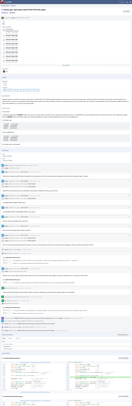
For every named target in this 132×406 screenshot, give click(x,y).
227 (5, 260)
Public (13, 13)
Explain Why (67, 318)
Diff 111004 (24, 217)
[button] (130, 2)
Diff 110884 (24, 181)
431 (5, 313)
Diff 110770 (24, 172)
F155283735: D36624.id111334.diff (12, 30)
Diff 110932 (24, 207)
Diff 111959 (24, 235)
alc (6, 83)
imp (7, 71)
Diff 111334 (24, 226)
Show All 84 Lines (34, 392)
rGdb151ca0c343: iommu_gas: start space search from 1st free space (21, 89)
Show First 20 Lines (25, 362)
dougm (13, 18)
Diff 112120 (24, 268)
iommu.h (8, 346)
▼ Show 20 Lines (46, 362)
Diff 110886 (24, 196)
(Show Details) (32, 184)
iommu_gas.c (9, 348)
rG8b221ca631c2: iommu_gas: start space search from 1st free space (21, 91)
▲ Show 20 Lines (25, 392)
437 (5, 263)
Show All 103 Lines (35, 362)
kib (6, 85)
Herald (6, 327)
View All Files (66, 65)
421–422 (6, 310)
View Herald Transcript (28, 327)
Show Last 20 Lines (45, 392)
